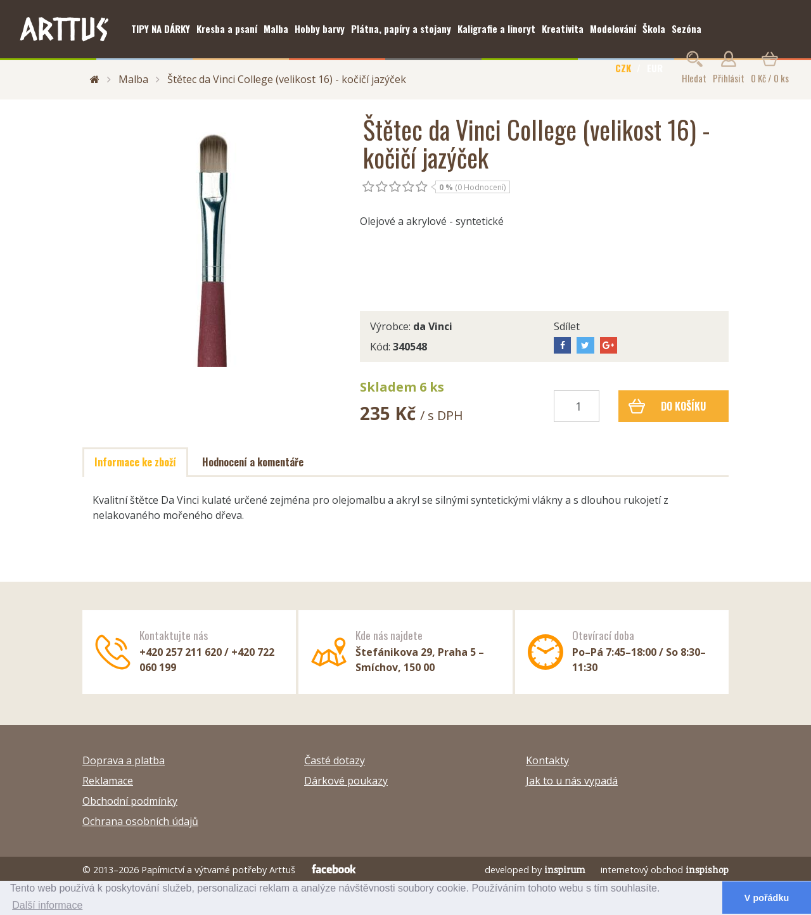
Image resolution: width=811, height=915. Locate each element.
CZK (623, 68)
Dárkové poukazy (346, 781)
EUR (655, 68)
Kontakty (547, 760)
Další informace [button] (47, 905)
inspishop (707, 870)
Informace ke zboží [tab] (135, 462)
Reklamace (107, 781)
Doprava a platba (123, 760)
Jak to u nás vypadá (572, 781)
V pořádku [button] (766, 898)
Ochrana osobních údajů (140, 821)
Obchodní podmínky (129, 801)
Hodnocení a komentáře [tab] (252, 462)
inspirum (564, 870)
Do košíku (667, 406)
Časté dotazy (334, 760)
